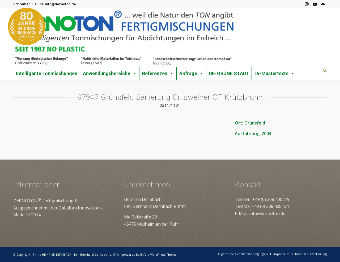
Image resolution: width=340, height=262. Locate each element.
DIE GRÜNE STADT (229, 73)
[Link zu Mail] (323, 4)
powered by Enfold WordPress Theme (149, 254)
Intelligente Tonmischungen (46, 73)
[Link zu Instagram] (307, 4)
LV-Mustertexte (274, 73)
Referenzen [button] (158, 73)
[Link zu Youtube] (314, 4)
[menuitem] (325, 71)
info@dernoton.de (60, 4)
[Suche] (325, 70)
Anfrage (191, 73)
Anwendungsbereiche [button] (110, 73)
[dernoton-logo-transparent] (124, 37)
